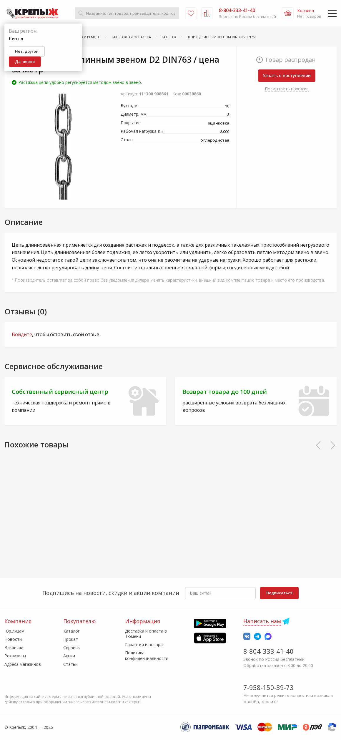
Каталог (71, 631)
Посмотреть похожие (287, 89)
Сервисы (71, 647)
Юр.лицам (14, 631)
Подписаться (279, 592)
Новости (13, 639)
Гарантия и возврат (145, 644)
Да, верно (25, 61)
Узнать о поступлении (287, 75)
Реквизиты (15, 655)
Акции (69, 655)
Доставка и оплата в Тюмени (146, 633)
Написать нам (262, 621)
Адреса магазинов (22, 664)
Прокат (70, 639)
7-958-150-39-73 (268, 687)
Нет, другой (27, 51)
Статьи (70, 664)
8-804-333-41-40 (268, 651)
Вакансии (13, 647)
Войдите (22, 334)
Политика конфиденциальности (146, 655)
